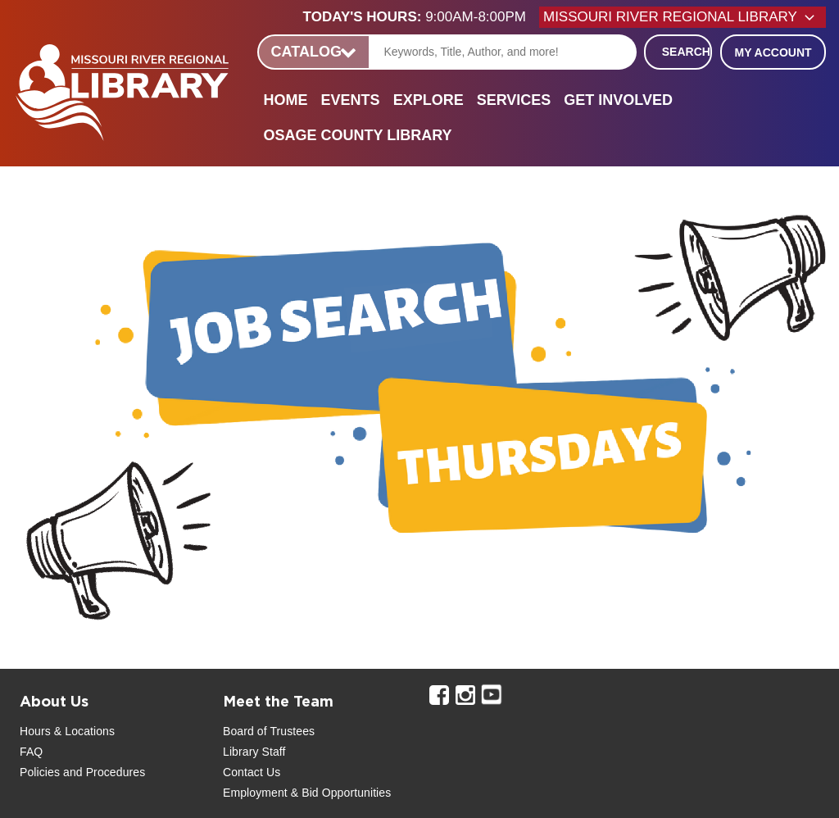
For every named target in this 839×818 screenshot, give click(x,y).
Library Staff (254, 751)
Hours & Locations (67, 731)
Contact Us (251, 772)
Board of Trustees (269, 731)
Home (286, 100)
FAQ (31, 751)
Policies (40, 772)
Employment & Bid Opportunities (307, 792)
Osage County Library (358, 135)
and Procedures (102, 772)
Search (686, 51)
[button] (421, 17)
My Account (772, 52)
